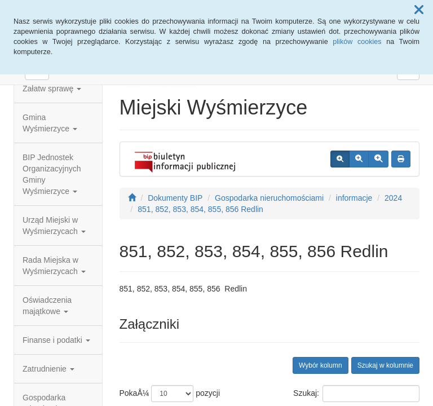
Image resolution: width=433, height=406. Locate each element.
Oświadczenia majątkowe (47, 305)
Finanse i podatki (56, 340)
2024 (393, 197)
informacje (354, 197)
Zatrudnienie (48, 368)
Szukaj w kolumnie (385, 365)
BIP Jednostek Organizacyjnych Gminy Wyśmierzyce (52, 174)
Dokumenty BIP (175, 197)
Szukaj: (356, 393)
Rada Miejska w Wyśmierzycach (54, 265)
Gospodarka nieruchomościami (269, 197)
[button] (419, 10)
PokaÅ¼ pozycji (170, 393)
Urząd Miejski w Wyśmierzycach (54, 225)
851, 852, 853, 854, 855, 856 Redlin (200, 209)
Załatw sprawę (52, 88)
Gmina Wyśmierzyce (50, 123)
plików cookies (357, 42)
